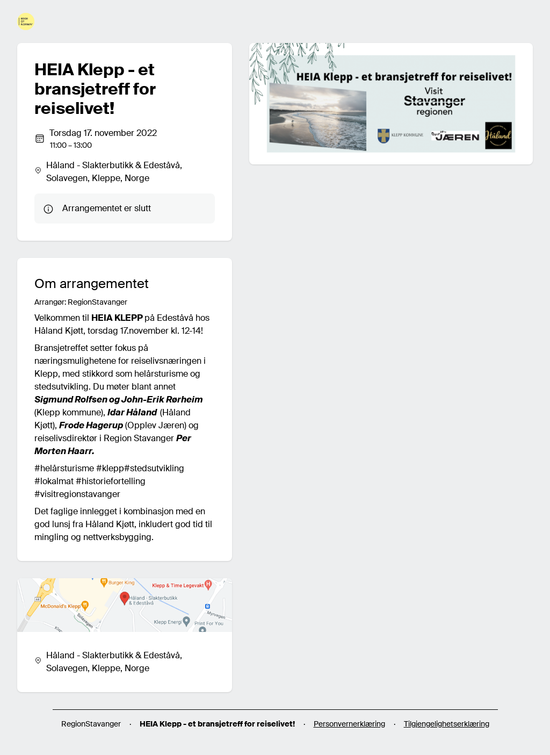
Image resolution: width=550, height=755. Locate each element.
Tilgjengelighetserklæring (446, 724)
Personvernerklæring (349, 724)
